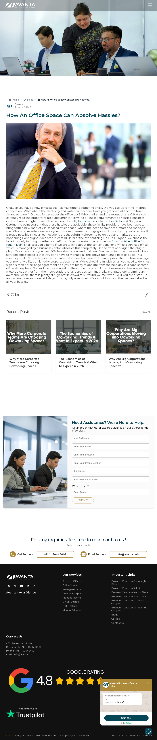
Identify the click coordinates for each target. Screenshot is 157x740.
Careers (115, 618)
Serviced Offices (72, 581)
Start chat (126, 717)
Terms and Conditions (140, 735)
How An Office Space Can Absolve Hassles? (64, 99)
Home (14, 99)
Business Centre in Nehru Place (129, 592)
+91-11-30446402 (55, 554)
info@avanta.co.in (128, 554)
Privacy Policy (119, 735)
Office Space (70, 585)
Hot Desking (70, 605)
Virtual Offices (71, 601)
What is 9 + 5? (80, 486)
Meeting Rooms (72, 597)
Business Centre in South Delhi (129, 596)
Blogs (28, 99)
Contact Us (117, 622)
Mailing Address (72, 610)
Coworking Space (73, 593)
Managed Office (72, 589)
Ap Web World (81, 735)
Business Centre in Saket (125, 588)
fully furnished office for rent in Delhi (96, 221)
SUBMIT (83, 500)
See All (146, 312)
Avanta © (10, 735)
